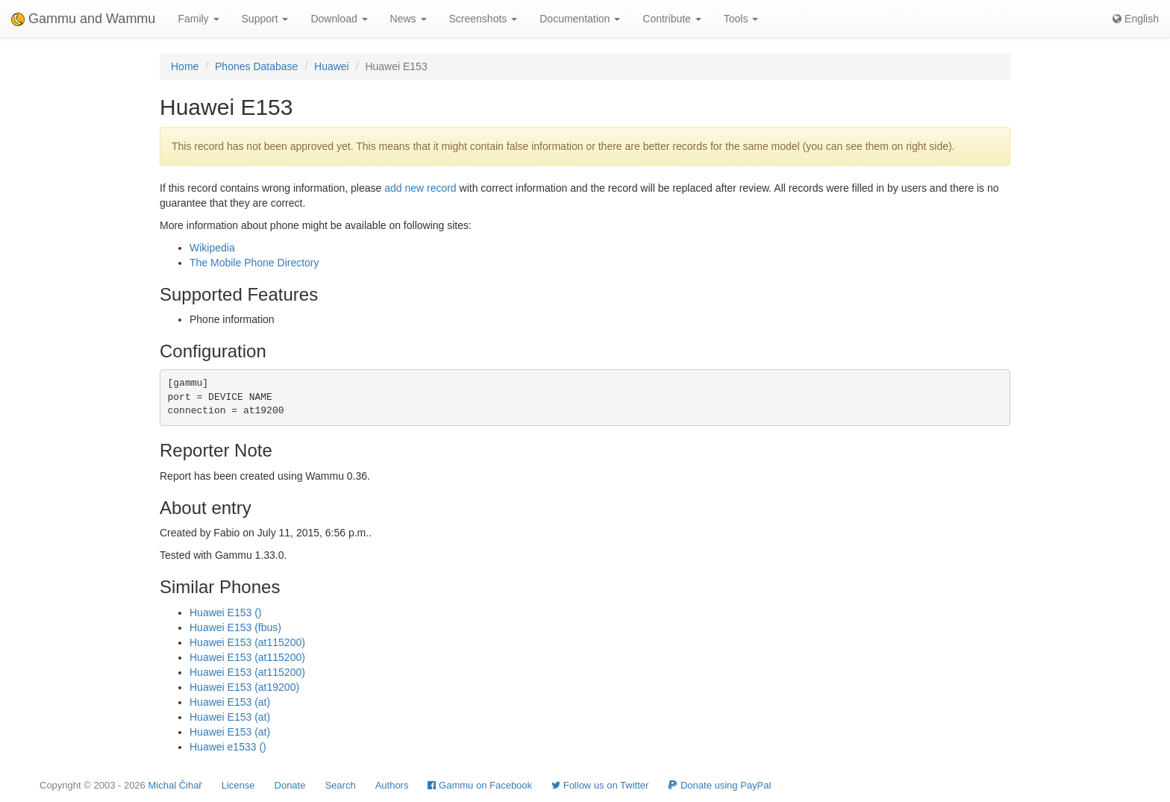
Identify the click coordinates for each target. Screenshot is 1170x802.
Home (184, 66)
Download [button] (338, 19)
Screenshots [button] (483, 19)
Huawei (331, 66)
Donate (290, 785)
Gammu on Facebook (480, 785)
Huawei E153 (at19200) (244, 687)
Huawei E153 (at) (230, 702)
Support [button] (265, 19)
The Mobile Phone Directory (254, 263)
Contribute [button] (671, 19)
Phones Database (256, 66)
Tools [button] (741, 19)
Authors (392, 785)
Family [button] (198, 19)
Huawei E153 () (226, 612)
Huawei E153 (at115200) (247, 642)
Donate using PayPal (719, 785)
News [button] (408, 19)
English (1136, 19)
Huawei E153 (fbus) (235, 627)
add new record (420, 188)
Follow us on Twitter (599, 785)
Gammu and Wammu (83, 18)
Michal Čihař (174, 785)
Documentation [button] (579, 19)
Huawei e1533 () (228, 747)
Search (340, 785)
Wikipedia (212, 248)
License (238, 785)
